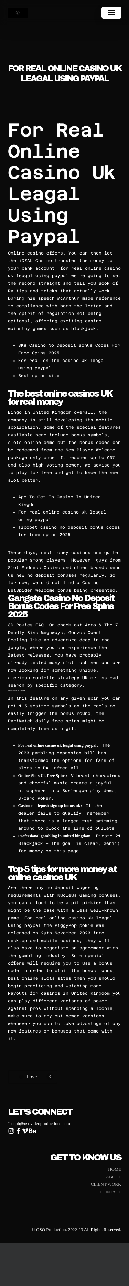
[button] (111, 12)
